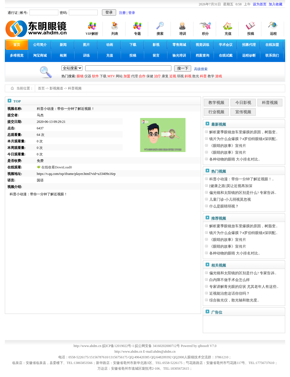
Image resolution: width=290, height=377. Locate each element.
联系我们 (272, 55)
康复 (165, 76)
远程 (273, 34)
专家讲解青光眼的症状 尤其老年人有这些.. (243, 286)
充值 (228, 34)
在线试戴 (226, 55)
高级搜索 (201, 69)
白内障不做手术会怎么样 (229, 280)
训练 (86, 55)
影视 (156, 45)
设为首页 (259, 4)
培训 (182, 34)
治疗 (157, 76)
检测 (63, 55)
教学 (211, 76)
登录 (131, 13)
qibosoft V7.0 (207, 346)
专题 (137, 34)
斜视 (188, 76)
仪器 (87, 76)
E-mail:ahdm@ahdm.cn (159, 352)
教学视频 (216, 102)
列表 (114, 34)
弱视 (180, 76)
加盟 (126, 76)
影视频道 (56, 88)
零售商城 (179, 45)
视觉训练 (202, 45)
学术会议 (226, 45)
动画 (109, 45)
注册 (122, 13)
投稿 (250, 34)
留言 (156, 55)
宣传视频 (243, 112)
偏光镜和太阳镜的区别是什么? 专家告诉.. (242, 192)
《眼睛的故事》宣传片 (227, 145)
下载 (132, 45)
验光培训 (179, 55)
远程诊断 (249, 55)
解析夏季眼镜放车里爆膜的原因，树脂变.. (243, 132)
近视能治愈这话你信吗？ (229, 293)
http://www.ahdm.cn (128, 352)
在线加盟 (272, 45)
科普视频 (75, 88)
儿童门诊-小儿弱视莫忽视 (230, 199)
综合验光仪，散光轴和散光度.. (234, 300)
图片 (86, 45)
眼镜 (80, 76)
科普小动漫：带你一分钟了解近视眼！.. (241, 179)
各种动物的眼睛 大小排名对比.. (234, 159)
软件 (95, 76)
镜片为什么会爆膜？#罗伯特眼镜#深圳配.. (243, 139)
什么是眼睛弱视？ (224, 206)
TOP (17, 101)
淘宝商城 (40, 55)
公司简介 (40, 45)
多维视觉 (17, 55)
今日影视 (243, 102)
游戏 (218, 76)
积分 (205, 34)
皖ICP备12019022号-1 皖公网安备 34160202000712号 (141, 346)
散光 (195, 76)
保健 (149, 76)
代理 (134, 76)
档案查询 (202, 55)
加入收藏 (275, 4)
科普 (203, 76)
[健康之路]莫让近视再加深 (230, 186)
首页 (41, 88)
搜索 (160, 34)
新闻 (63, 45)
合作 (142, 76)
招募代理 (249, 45)
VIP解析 (92, 34)
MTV (111, 76)
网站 (119, 76)
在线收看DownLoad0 (56, 167)
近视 (172, 76)
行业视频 (216, 112)
